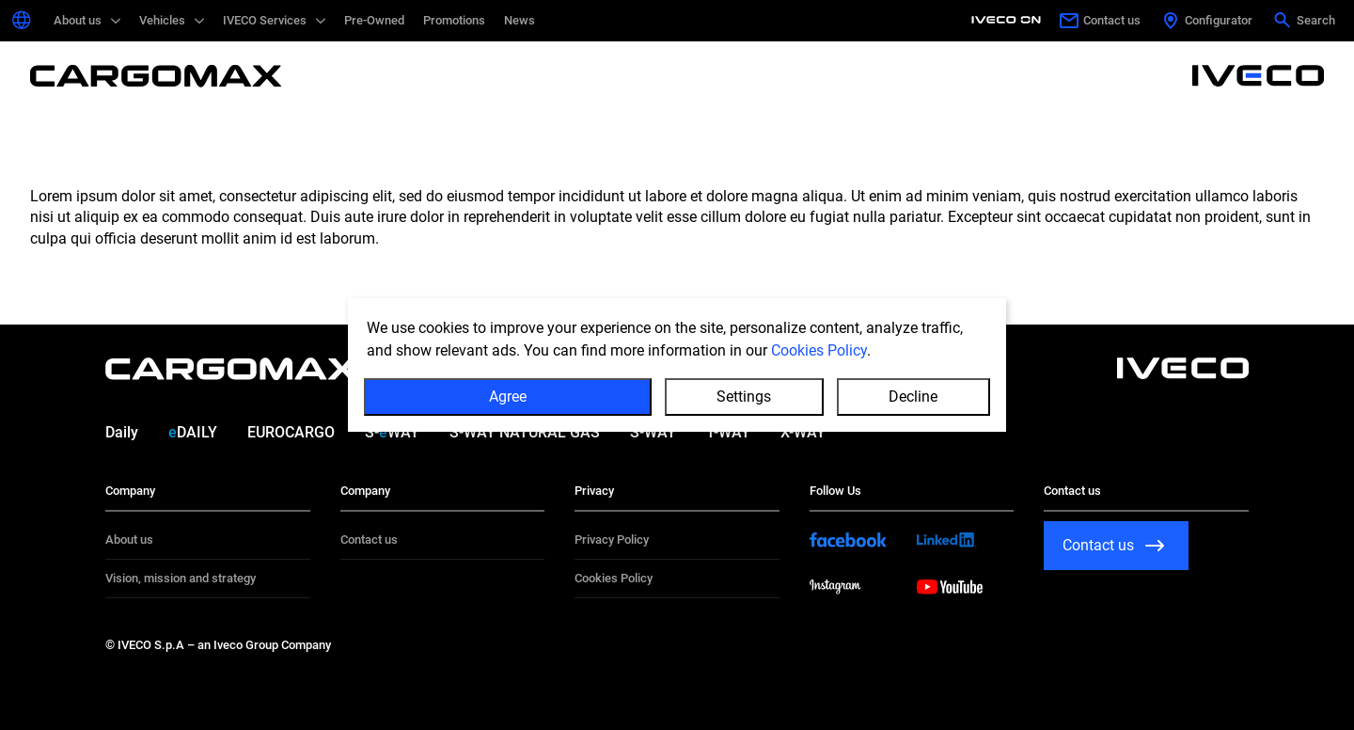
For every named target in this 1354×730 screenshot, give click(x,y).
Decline (913, 396)
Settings (743, 396)
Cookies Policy (819, 350)
